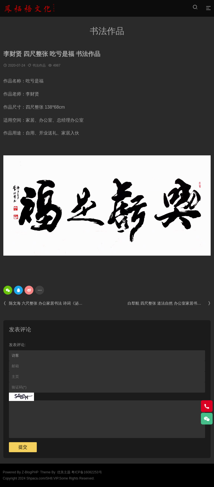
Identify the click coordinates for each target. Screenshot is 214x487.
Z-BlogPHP (30, 472)
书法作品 (39, 65)
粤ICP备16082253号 (86, 472)
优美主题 (63, 472)
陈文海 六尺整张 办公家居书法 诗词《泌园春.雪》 (44, 303)
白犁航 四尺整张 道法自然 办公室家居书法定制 (169, 303)
